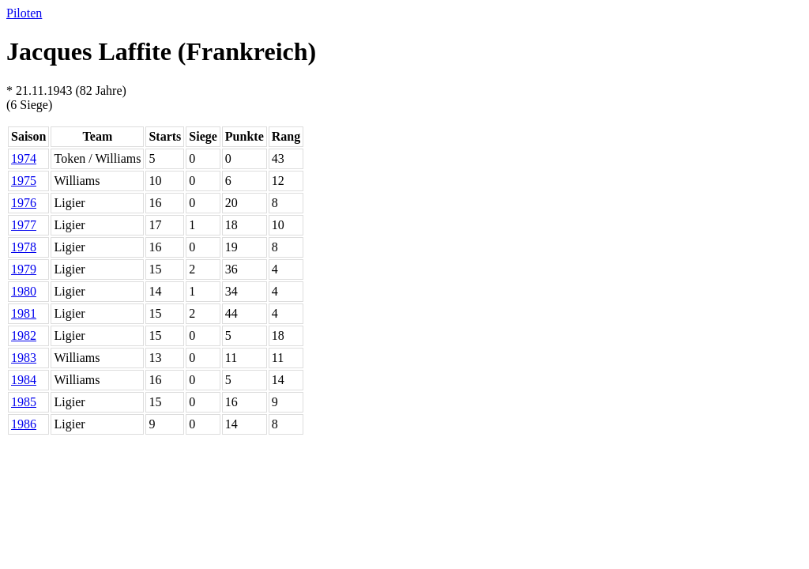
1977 (23, 225)
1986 (23, 424)
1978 (23, 247)
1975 (23, 180)
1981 (23, 313)
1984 (23, 379)
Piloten (24, 13)
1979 (23, 269)
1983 (23, 357)
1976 (23, 202)
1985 (23, 402)
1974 (23, 158)
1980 (23, 291)
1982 (23, 335)
